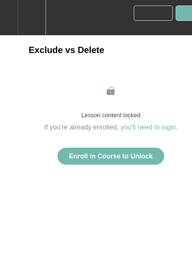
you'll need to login (148, 127)
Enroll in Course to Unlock (111, 156)
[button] (9, 17)
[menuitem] (32, 17)
